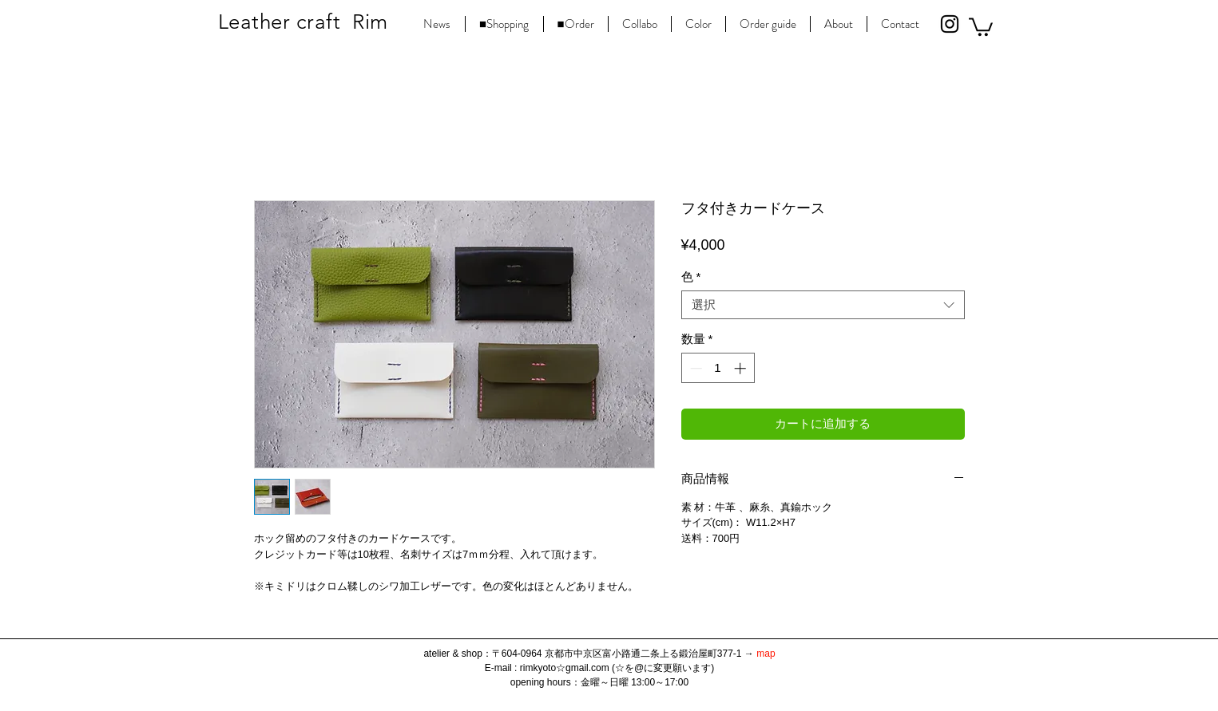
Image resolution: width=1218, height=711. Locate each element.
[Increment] (741, 368)
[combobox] (823, 304)
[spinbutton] (717, 368)
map (765, 653)
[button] (981, 26)
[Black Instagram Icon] (950, 24)
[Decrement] (694, 368)
